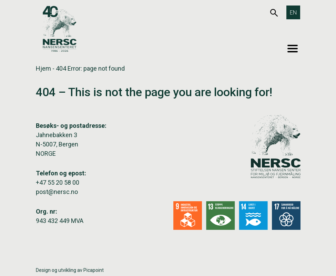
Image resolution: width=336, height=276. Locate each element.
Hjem (43, 68)
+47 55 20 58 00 (57, 182)
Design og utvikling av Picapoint (70, 270)
